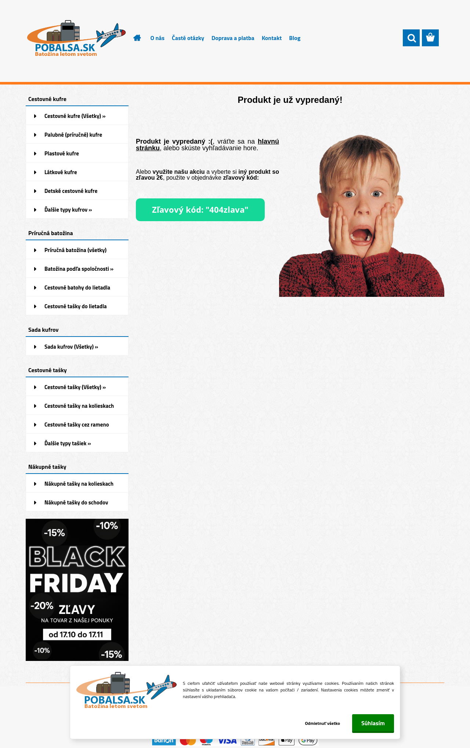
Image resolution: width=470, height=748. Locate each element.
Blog (294, 37)
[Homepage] (133, 37)
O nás (158, 37)
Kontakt (272, 37)
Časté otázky (188, 37)
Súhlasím (373, 723)
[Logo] (76, 38)
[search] (411, 38)
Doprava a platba (233, 37)
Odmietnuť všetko (322, 723)
